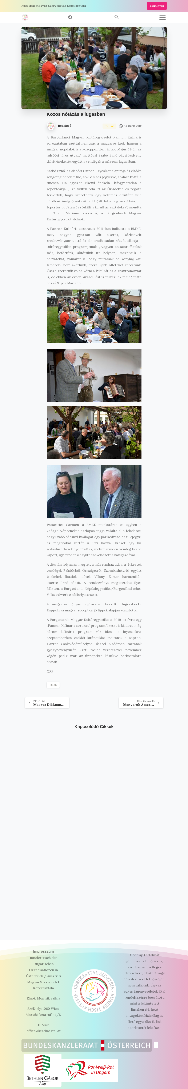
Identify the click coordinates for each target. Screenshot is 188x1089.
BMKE (53, 684)
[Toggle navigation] (162, 17)
